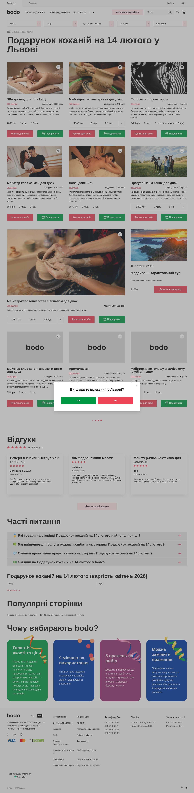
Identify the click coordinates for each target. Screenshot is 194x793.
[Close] (136, 385)
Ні (115, 400)
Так (78, 400)
